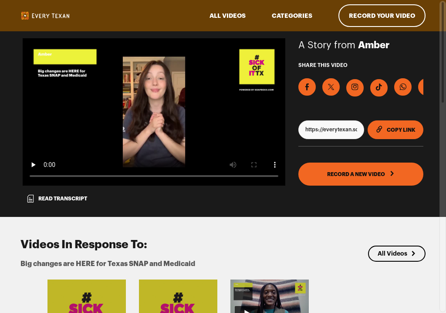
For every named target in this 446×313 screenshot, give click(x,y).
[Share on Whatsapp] (403, 87)
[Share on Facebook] (307, 87)
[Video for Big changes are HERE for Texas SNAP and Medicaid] (154, 112)
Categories (292, 16)
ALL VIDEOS (227, 16)
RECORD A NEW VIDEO (361, 174)
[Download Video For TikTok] (379, 88)
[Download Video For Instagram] (355, 88)
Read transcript (56, 198)
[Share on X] (331, 87)
